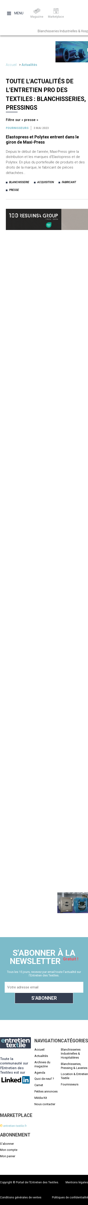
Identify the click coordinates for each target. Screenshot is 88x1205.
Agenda (39, 1072)
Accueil (11, 65)
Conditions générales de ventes (20, 1197)
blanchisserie (19, 182)
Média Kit (40, 1098)
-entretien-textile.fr (13, 1126)
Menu (15, 13)
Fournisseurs (17, 128)
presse (14, 190)
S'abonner (7, 1143)
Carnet (38, 1085)
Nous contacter (44, 1104)
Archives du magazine (42, 1064)
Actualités (29, 65)
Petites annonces (46, 1091)
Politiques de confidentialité (70, 1197)
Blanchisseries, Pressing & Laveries (74, 1066)
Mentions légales (77, 1182)
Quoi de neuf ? (44, 1078)
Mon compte (8, 1150)
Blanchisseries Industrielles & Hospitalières (71, 1053)
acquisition (45, 182)
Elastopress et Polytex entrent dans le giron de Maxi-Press (42, 139)
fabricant (69, 182)
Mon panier (7, 1156)
